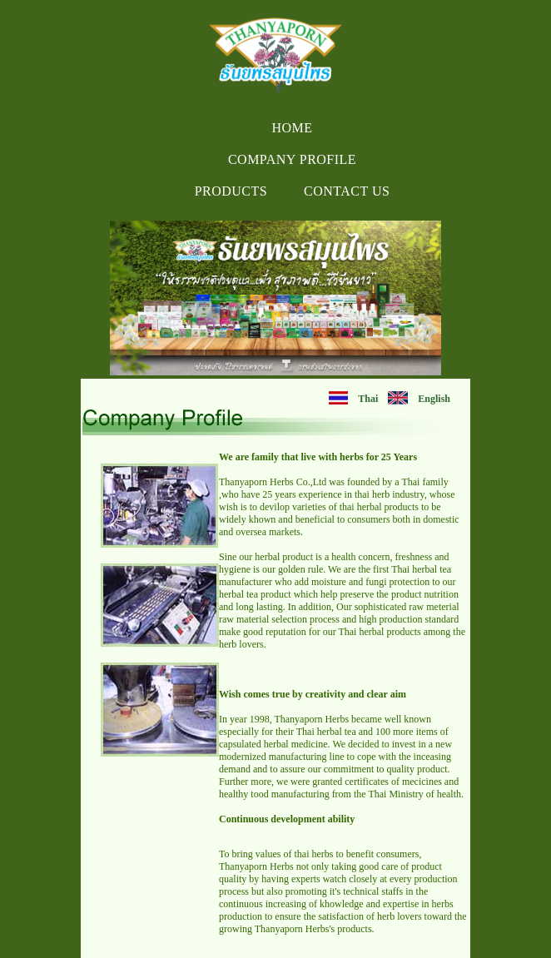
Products (231, 191)
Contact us (347, 191)
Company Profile (292, 159)
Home (291, 128)
